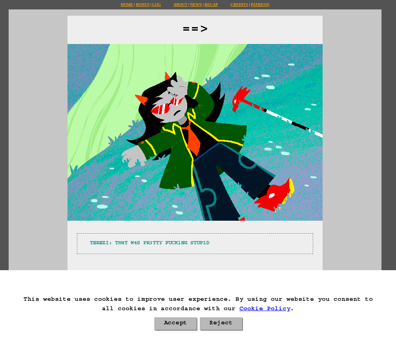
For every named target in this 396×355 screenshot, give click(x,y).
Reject (221, 323)
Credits (239, 4)
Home (127, 4)
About (180, 4)
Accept (175, 323)
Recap (211, 4)
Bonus (142, 4)
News (196, 4)
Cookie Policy (264, 309)
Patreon (260, 4)
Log (156, 4)
